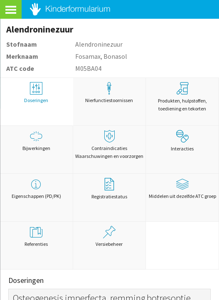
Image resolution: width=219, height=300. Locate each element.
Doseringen (36, 92)
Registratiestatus (109, 189)
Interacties (182, 141)
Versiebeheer (109, 236)
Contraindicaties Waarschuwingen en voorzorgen (109, 144)
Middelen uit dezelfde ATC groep (182, 188)
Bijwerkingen (36, 140)
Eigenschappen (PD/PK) (36, 188)
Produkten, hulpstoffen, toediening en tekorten (182, 97)
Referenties (36, 236)
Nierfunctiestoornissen (109, 92)
